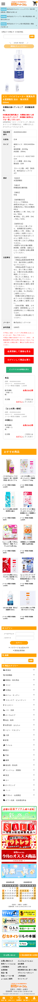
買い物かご (26, 999)
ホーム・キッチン (12, 695)
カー (7, 780)
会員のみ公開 (28, 390)
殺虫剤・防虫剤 (11, 765)
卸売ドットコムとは (8, 964)
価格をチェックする (19, 46)
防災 (7, 775)
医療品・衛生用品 (12, 680)
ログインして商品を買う (19, 360)
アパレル (8, 745)
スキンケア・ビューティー (15, 700)
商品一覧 (4, 973)
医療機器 (8, 675)
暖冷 (7, 750)
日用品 (10, 32)
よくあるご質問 (6, 979)
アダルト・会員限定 (13, 795)
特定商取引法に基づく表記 (27, 970)
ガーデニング (10, 785)
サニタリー (8, 705)
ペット (8, 790)
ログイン (19, 402)
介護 (7, 735)
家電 (7, 740)
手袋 (7, 755)
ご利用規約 (22, 976)
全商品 (4, 32)
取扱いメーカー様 (7, 976)
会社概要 (21, 964)
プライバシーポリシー (26, 973)
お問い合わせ (9, 955)
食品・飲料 (9, 720)
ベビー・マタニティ (12, 730)
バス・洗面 (9, 710)
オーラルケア (10, 715)
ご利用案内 (5, 967)
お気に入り (11, 999)
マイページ (34, 999)
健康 (7, 760)
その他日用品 (19, 32)
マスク (8, 685)
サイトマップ (22, 979)
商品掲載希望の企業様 (28, 955)
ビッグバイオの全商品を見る (19, 369)
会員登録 (4, 970)
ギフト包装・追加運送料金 (15, 800)
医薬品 (8, 670)
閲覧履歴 (19, 999)
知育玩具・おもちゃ (12, 725)
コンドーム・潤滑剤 (13, 770)
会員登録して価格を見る (19, 351)
